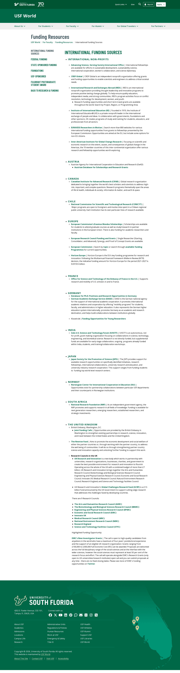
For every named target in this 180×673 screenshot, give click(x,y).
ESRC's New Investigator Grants (87, 538)
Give (132, 4)
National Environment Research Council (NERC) (96, 521)
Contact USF (37, 660)
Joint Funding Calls (83, 430)
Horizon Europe (78, 255)
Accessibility (63, 660)
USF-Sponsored (38, 76)
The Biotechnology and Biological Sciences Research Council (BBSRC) (106, 507)
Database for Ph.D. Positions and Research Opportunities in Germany (104, 296)
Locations (18, 637)
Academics (18, 630)
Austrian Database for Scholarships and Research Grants (101, 167)
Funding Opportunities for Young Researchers (104, 318)
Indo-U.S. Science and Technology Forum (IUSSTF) (94, 333)
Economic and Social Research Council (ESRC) (95, 512)
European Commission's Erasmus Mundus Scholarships (96, 224)
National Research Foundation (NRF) (88, 404)
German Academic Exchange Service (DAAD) (91, 298)
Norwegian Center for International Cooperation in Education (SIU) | (104, 384)
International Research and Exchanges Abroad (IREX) (96, 87)
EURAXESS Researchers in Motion (86, 127)
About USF (19, 626)
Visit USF (50, 660)
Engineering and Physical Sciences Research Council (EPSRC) (102, 510)
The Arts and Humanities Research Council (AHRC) (98, 504)
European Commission (81, 247)
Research (18, 644)
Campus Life (19, 640)
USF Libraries (86, 640)
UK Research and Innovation (87, 458)
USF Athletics (86, 630)
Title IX (50, 644)
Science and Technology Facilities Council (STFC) (97, 527)
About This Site (21, 660)
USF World (25, 16)
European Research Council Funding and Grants (93, 238)
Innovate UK (80, 515)
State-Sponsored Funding (44, 65)
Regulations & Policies (57, 630)
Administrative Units (56, 626)
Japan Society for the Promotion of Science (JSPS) (94, 359)
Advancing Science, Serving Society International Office (97, 65)
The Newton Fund (79, 441)
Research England (82, 524)
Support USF (86, 637)
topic (106, 247)
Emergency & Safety (56, 640)
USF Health (85, 626)
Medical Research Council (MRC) (89, 518)
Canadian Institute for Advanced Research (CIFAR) (95, 181)
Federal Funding (39, 59)
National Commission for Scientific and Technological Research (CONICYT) (106, 204)
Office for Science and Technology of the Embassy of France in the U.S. (104, 279)
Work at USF (52, 637)
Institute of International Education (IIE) (90, 110)
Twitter (91, 564)
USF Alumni (85, 633)
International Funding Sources (42, 52)
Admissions (19, 633)
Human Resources (55, 633)
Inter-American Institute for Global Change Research (96, 141)
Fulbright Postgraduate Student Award (43, 83)
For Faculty (48, 42)
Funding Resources (64, 42)
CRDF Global (76, 76)
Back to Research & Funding (45, 90)
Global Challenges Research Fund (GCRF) (121, 487)
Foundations (37, 70)
